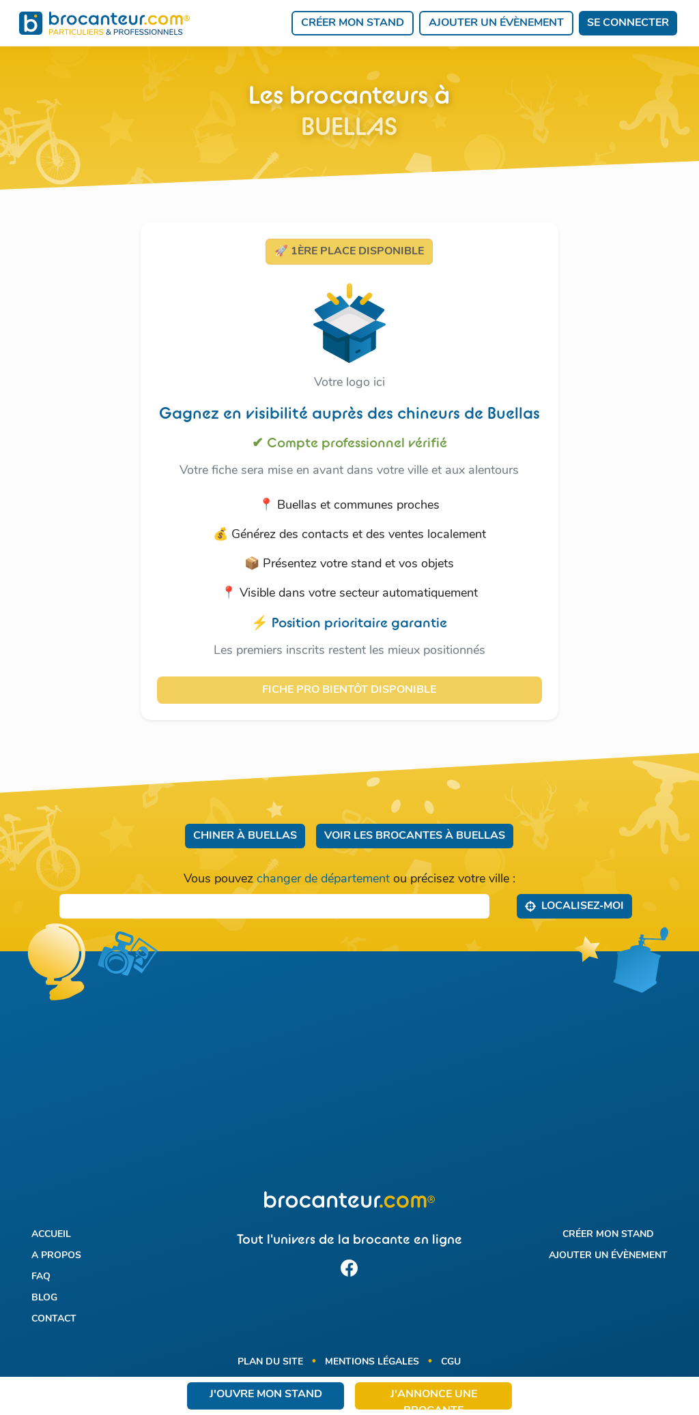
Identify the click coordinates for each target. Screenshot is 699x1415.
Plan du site (270, 1362)
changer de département (323, 879)
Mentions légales (372, 1362)
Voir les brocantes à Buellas (414, 836)
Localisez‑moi (574, 905)
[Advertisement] (349, 1079)
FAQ (41, 1277)
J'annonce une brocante (433, 1399)
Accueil (51, 1235)
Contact (53, 1319)
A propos (56, 1256)
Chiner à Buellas (245, 836)
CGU (451, 1362)
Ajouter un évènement (496, 23)
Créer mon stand (352, 23)
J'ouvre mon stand (266, 1394)
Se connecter (628, 23)
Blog (44, 1298)
